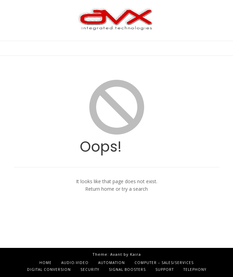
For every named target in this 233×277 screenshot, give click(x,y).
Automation (111, 262)
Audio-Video (75, 262)
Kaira (135, 254)
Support (164, 269)
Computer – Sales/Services (164, 262)
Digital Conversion (49, 269)
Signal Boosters (127, 269)
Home (45, 262)
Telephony (194, 269)
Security (89, 269)
